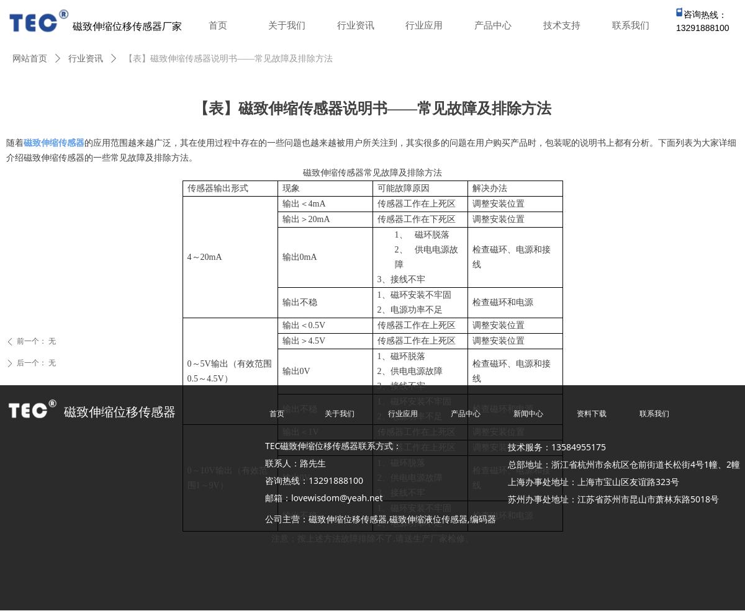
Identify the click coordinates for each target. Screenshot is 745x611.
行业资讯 (85, 58)
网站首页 (29, 58)
